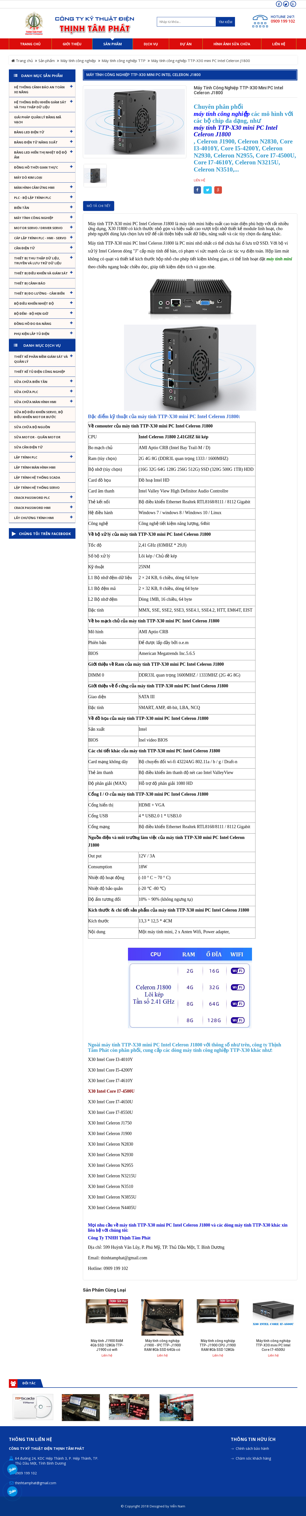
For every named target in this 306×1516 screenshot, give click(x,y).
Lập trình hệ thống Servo (37, 487)
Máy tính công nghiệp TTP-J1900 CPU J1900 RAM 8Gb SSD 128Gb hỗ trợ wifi (218, 1347)
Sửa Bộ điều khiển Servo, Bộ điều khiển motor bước (38, 414)
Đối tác (29, 1383)
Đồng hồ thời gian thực (36, 167)
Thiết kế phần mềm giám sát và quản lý (41, 359)
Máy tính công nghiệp (78, 60)
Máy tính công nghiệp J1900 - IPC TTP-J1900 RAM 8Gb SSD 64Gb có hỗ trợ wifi (162, 1347)
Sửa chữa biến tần (30, 381)
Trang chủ (22, 60)
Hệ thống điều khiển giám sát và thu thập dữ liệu (40, 104)
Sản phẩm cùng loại (104, 1290)
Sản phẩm (46, 60)
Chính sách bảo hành (252, 1448)
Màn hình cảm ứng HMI (34, 187)
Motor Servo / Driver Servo (38, 228)
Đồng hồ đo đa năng (32, 323)
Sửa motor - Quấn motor (37, 437)
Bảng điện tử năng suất (36, 142)
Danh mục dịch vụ (42, 345)
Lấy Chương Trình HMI (34, 518)
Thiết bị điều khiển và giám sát (41, 273)
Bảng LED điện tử (29, 132)
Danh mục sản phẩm (42, 75)
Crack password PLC (32, 497)
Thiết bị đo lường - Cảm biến (39, 293)
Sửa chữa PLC (26, 392)
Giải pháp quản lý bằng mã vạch (37, 119)
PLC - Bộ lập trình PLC (32, 197)
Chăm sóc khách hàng (253, 1458)
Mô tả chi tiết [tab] (98, 206)
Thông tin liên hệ (30, 1439)
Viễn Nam (177, 1506)
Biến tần (21, 207)
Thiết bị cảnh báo (29, 283)
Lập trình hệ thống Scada (37, 477)
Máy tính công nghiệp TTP (123, 60)
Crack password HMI (32, 507)
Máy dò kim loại (28, 177)
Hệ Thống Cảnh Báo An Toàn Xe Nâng (39, 89)
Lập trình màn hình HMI (34, 467)
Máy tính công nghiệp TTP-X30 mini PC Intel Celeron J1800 (143, 75)
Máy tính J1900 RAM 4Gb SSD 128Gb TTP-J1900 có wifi (107, 1345)
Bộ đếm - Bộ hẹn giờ (31, 313)
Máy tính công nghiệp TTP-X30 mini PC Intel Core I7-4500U (273, 1345)
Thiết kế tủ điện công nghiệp (39, 371)
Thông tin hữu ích (253, 1439)
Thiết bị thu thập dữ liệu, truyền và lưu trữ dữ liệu (37, 260)
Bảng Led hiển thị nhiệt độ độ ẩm (40, 154)
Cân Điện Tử (24, 248)
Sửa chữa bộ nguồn (32, 427)
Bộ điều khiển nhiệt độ (34, 303)
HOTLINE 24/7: (283, 16)
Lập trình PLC (25, 457)
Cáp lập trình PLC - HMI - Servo (40, 238)
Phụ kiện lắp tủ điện (31, 334)
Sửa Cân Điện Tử (28, 447)
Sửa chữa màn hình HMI (35, 402)
